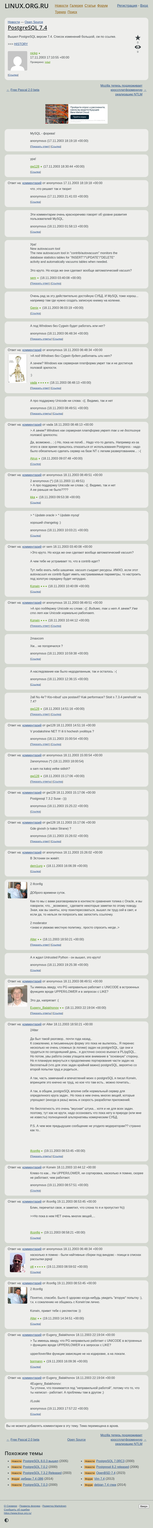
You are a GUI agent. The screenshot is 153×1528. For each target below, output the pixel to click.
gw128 (34, 166)
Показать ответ (40, 146)
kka (32, 497)
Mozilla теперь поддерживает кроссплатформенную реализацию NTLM (121, 90)
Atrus (33, 458)
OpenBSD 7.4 (105, 1473)
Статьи (90, 6)
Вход (144, 6)
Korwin (35, 586)
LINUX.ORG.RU (27, 6)
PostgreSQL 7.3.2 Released (42, 1473)
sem (33, 278)
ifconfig (35, 1150)
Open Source (34, 22)
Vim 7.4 (99, 1478)
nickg (33, 53)
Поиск (72, 12)
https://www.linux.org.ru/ (17, 1513)
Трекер (60, 12)
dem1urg (36, 866)
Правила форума (29, 1505)
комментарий (32, 183)
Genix (34, 307)
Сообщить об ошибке (17, 1509)
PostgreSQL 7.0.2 (35, 1467)
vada (33, 382)
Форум (102, 6)
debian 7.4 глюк (105, 1484)
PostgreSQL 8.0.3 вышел (40, 1461)
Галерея (76, 6)
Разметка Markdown (54, 1505)
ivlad (47, 62)
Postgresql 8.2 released (112, 1467)
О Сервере (10, 1505)
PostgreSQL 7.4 (27, 27)
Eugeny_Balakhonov (44, 1007)
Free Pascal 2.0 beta (25, 90)
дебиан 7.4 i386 (32, 1478)
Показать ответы (41, 338)
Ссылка (13, 74)
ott (32, 1266)
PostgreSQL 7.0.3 (35, 1484)
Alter (33, 939)
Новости (61, 6)
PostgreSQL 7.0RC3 (110, 1461)
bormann (36, 1361)
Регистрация (127, 6)
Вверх (144, 1506)
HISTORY (21, 44)
